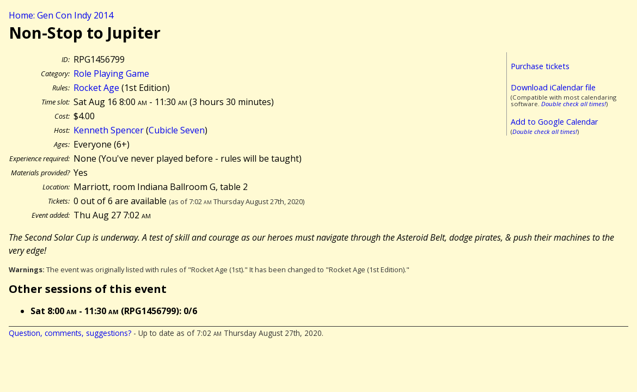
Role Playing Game (111, 73)
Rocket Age (96, 88)
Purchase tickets (540, 66)
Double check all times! (573, 104)
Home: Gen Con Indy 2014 (61, 15)
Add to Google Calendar (554, 122)
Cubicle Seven (177, 130)
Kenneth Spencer (109, 130)
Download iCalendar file (553, 87)
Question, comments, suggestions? (70, 333)
